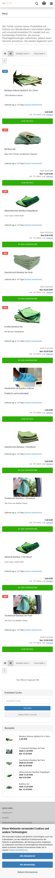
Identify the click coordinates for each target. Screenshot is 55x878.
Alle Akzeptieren (27, 856)
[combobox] (22, 54)
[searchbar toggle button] (36, 3)
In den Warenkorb (27, 244)
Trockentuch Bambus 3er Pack (18, 615)
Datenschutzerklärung (18, 850)
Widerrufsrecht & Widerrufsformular (17, 823)
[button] (5, 54)
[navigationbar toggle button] (51, 3)
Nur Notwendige (27, 864)
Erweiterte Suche (27, 715)
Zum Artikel (27, 121)
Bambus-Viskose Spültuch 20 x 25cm (21, 90)
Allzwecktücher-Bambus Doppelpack (21, 211)
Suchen (28, 708)
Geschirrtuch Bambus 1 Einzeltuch (20, 447)
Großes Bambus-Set (13, 327)
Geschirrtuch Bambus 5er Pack (18, 272)
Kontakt (5, 818)
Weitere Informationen (27, 872)
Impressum (7, 813)
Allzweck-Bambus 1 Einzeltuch (18, 557)
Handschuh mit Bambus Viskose (19, 388)
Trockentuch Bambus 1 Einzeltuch (19, 498)
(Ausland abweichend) (33, 105)
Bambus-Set (10, 149)
